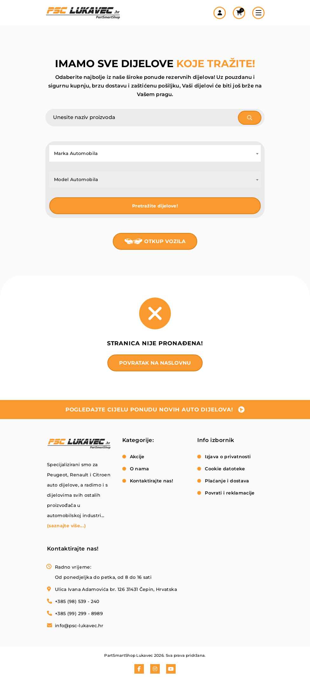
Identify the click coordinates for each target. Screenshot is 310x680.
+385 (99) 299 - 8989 (79, 613)
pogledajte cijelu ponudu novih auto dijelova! (149, 409)
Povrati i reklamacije (229, 493)
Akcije (137, 456)
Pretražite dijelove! (155, 206)
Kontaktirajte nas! (151, 481)
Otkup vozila (164, 241)
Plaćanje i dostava (227, 481)
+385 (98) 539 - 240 (77, 601)
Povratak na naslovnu (155, 363)
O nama (139, 469)
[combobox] (155, 153)
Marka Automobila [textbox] (76, 153)
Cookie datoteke (225, 469)
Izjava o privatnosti (228, 456)
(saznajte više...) (66, 526)
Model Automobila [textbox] (76, 179)
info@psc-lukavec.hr (79, 625)
